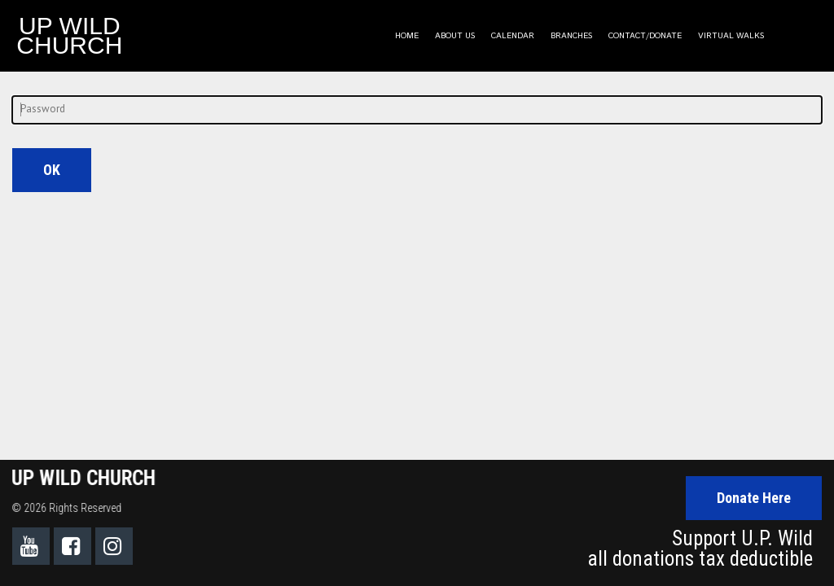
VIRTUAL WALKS (731, 36)
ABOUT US (455, 36)
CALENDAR (512, 36)
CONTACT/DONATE (645, 36)
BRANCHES (571, 36)
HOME (407, 36)
